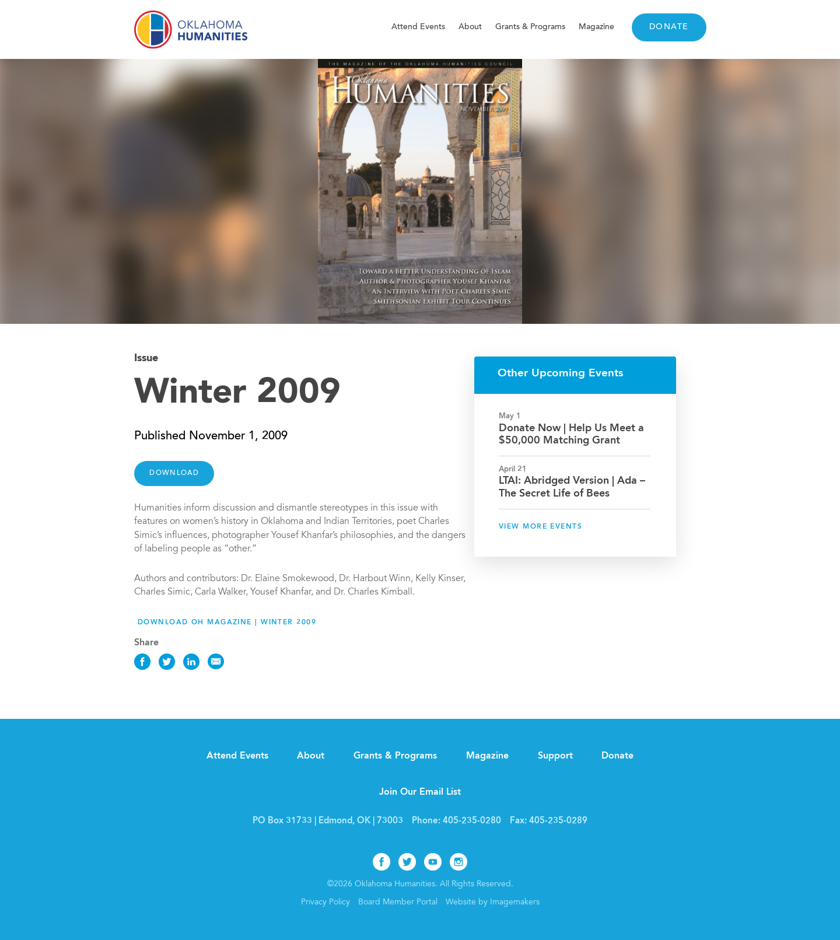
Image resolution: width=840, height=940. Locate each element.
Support (555, 756)
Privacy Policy (325, 903)
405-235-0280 (472, 821)
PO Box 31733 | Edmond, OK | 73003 (328, 821)
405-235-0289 (558, 821)
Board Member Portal (398, 903)
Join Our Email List (420, 792)
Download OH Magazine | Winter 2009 (227, 622)
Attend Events (418, 27)
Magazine (596, 27)
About (470, 27)
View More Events (540, 526)
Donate (669, 27)
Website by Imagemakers (493, 903)
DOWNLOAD (174, 473)
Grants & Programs (530, 27)
